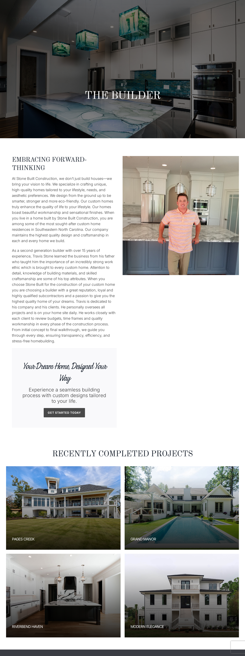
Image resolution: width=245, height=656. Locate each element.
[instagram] (223, 6)
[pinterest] (230, 6)
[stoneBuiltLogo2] (34, 18)
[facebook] (215, 6)
